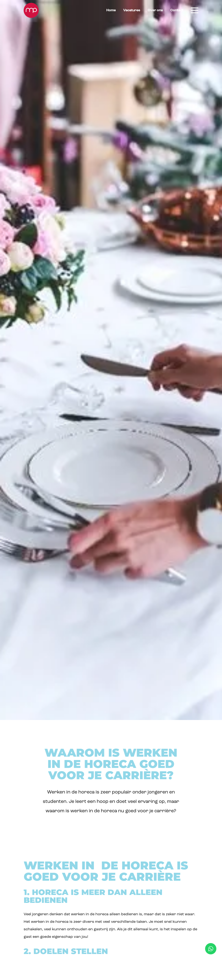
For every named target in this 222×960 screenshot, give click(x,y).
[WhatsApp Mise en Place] (210, 948)
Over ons (155, 10)
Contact (176, 10)
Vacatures (131, 10)
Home (111, 10)
